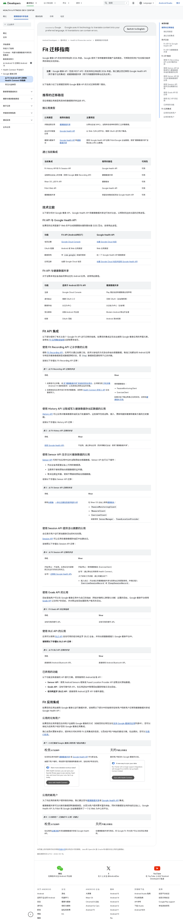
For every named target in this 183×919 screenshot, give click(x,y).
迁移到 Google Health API (60, 574)
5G (63, 914)
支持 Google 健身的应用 (124, 723)
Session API (47, 539)
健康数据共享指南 (101, 40)
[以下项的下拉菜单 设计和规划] (56, 3)
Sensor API (47, 460)
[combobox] (116, 3)
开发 (64, 3)
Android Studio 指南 (142, 893)
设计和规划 (48, 3)
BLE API (59, 636)
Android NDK (139, 910)
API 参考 (137, 902)
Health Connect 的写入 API (94, 390)
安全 (39, 902)
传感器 (50, 502)
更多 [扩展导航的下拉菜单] (78, 3)
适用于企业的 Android (46, 898)
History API (47, 414)
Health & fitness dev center (18, 10)
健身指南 (39, 16)
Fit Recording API (55, 352)
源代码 (40, 906)
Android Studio (165, 3)
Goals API (46, 601)
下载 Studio (139, 906)
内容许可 (62, 849)
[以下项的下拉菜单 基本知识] (37, 3)
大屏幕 (88, 893)
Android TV (90, 910)
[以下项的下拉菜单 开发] (69, 3)
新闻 (39, 910)
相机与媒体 (66, 906)
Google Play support (167, 902)
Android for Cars (92, 906)
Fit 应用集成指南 (56, 340)
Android (40, 893)
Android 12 (114, 906)
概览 (5, 16)
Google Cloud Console (70, 242)
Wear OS (89, 898)
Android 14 (114, 898)
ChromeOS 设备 (92, 902)
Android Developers (49, 40)
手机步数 (106, 383)
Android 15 (114, 893)
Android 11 (114, 910)
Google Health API (67, 131)
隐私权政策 (66, 910)
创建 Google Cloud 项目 (107, 242)
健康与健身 (66, 902)
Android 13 (114, 902)
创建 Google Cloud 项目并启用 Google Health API (117, 261)
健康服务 (111, 502)
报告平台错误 (164, 893)
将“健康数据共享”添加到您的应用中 (77, 383)
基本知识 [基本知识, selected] (30, 3)
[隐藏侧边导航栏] (30, 914)
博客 (39, 914)
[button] (16, 70)
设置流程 (55, 831)
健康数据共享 (65, 124)
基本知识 (63, 40)
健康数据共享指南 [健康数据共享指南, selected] (21, 16)
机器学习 (65, 898)
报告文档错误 (164, 898)
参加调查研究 (164, 906)
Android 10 (114, 914)
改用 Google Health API (54, 445)
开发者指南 (138, 898)
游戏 (63, 893)
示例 (52, 16)
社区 (62, 16)
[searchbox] (17, 24)
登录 (178, 3)
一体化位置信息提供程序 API (66, 502)
